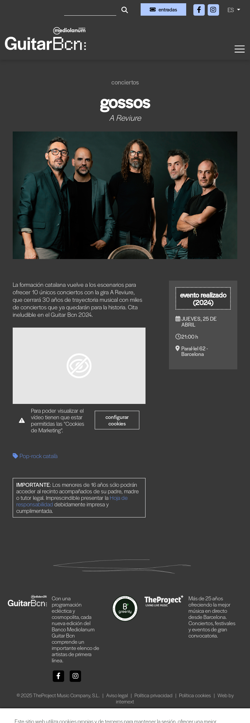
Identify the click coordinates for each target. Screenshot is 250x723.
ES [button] (231, 9)
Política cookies (195, 695)
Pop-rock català (35, 456)
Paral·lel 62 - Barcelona (194, 351)
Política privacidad (154, 695)
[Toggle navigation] (239, 48)
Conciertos (125, 82)
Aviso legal (117, 695)
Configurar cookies (117, 420)
